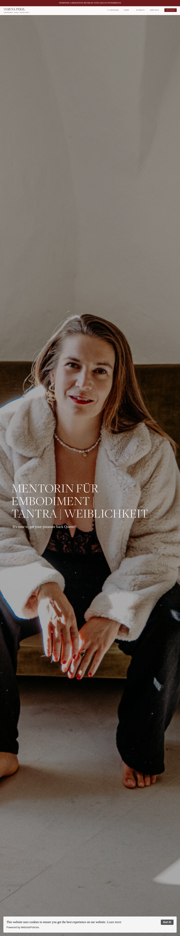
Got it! (167, 922)
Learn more (114, 922)
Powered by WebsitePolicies (22, 927)
